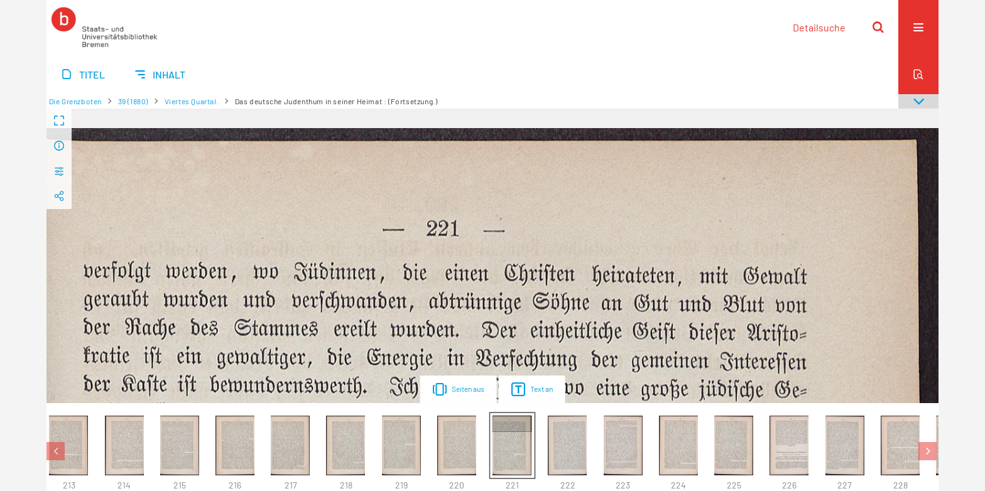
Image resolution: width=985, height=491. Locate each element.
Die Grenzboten (75, 101)
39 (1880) (133, 101)
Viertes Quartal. (192, 101)
